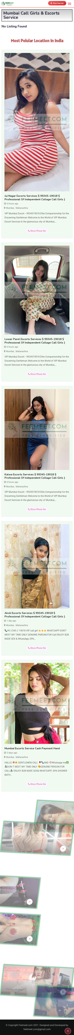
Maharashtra (22, 208)
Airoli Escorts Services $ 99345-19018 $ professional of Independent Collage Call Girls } (35, 614)
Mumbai (10, 208)
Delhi (9, 831)
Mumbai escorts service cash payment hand (32, 748)
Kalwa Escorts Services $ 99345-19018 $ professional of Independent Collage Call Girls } (35, 476)
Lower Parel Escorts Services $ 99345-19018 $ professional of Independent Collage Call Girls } (35, 340)
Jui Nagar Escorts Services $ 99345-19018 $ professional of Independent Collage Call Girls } (35, 197)
